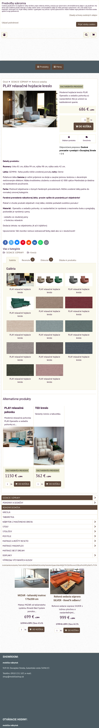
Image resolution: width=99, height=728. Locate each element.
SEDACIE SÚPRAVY (15, 252)
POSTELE (50, 536)
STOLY (50, 526)
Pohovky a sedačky (50, 502)
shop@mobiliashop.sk (13, 676)
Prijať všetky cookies (86, 24)
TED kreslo (41, 408)
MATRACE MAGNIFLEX (50, 545)
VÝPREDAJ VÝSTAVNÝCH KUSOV (17, 560)
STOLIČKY (50, 531)
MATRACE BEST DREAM (14, 550)
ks (8, 484)
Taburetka (8, 517)
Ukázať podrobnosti (10, 23)
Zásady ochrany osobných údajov (83, 15)
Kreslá (33, 252)
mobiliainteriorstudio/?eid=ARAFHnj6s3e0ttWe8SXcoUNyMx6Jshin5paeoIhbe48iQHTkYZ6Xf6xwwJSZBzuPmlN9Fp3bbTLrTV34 (49, 565)
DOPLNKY (50, 555)
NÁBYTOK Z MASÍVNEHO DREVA (50, 521)
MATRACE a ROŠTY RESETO (50, 541)
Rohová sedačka (11, 507)
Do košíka (83, 126)
